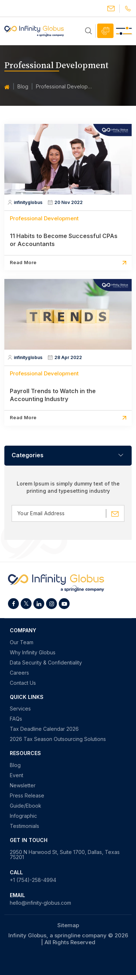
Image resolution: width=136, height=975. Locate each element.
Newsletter (23, 785)
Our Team (21, 642)
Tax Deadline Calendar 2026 (44, 729)
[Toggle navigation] (124, 31)
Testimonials (24, 826)
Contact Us (23, 683)
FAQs (16, 718)
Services (20, 708)
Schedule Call (105, 31)
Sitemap (68, 925)
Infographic (23, 815)
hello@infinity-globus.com (111, 8)
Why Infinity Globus (32, 652)
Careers (19, 672)
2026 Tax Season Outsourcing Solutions (58, 739)
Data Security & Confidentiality (46, 662)
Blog (22, 86)
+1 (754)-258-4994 (33, 880)
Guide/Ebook (25, 805)
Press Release (27, 795)
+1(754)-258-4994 (128, 8)
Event (16, 775)
